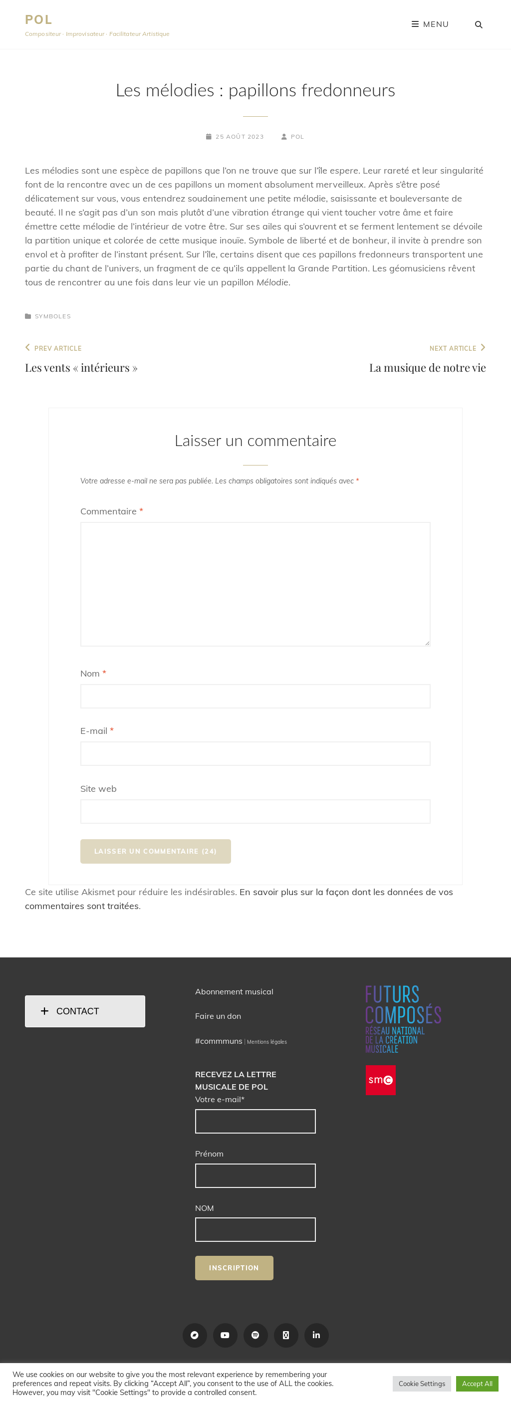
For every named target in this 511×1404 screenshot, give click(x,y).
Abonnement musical (234, 991)
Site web (98, 788)
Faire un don (218, 1016)
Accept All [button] (477, 1384)
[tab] (85, 1011)
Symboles (53, 316)
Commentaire (111, 511)
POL (39, 19)
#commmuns (219, 1041)
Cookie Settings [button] (422, 1384)
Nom (93, 673)
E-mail (97, 730)
